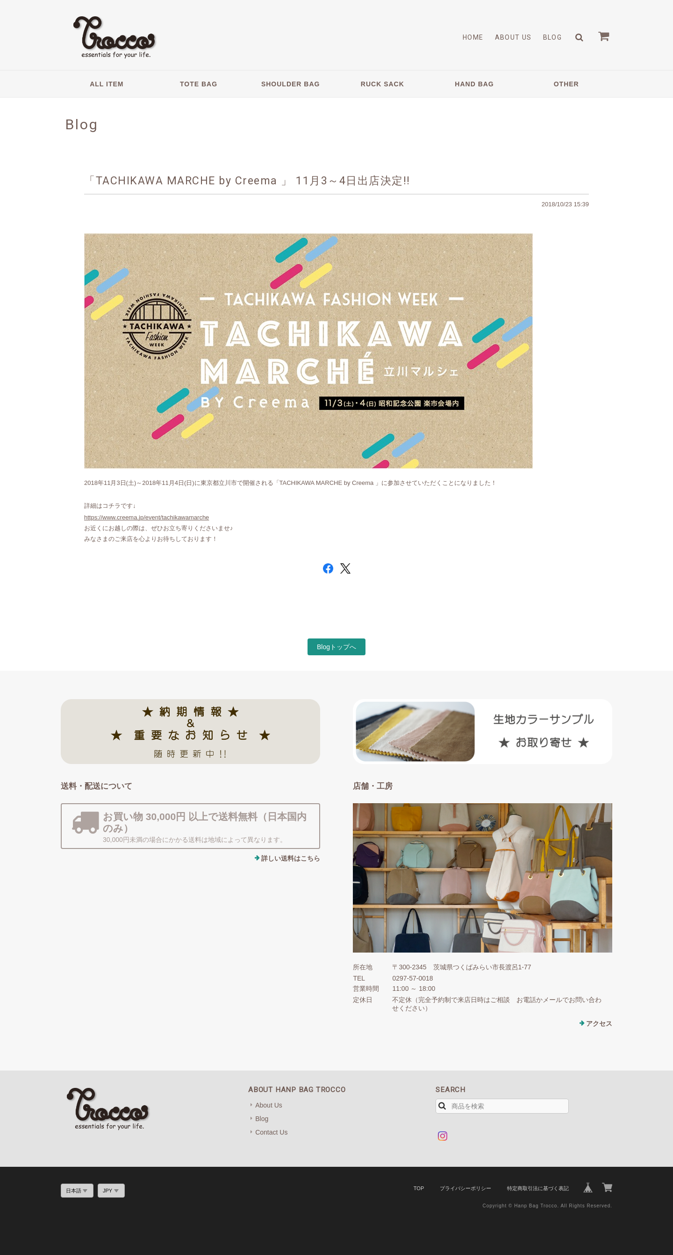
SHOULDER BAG (290, 84)
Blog (552, 37)
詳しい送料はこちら (290, 858)
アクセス (599, 1023)
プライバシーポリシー (465, 1188)
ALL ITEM (106, 84)
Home (473, 37)
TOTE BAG (198, 84)
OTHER (566, 84)
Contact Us (271, 1132)
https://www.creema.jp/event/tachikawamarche (146, 517)
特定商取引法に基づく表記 (538, 1188)
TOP (419, 1188)
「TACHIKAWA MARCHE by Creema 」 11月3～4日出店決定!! (247, 180)
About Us (513, 37)
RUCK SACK (382, 84)
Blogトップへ (336, 647)
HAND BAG (474, 84)
